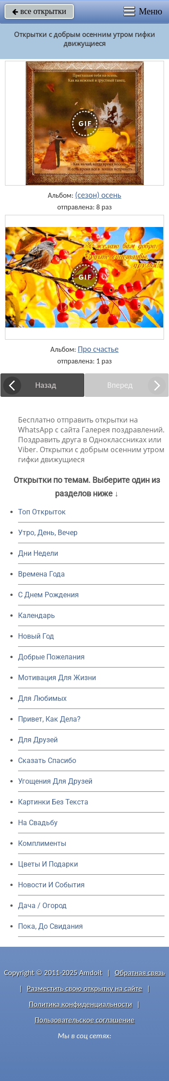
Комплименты (42, 843)
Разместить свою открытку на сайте (84, 988)
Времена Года (41, 574)
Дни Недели (38, 553)
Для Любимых (42, 698)
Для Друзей (38, 740)
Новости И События (51, 885)
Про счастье (98, 349)
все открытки (39, 11)
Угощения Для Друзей (55, 781)
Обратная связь (139, 972)
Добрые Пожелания (51, 657)
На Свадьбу (38, 822)
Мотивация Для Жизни (57, 677)
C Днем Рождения (48, 594)
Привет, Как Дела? (49, 719)
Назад (45, 385)
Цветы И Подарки (48, 864)
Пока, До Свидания (50, 926)
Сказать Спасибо (47, 760)
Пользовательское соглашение (84, 1020)
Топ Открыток (42, 512)
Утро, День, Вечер (48, 532)
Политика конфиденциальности (80, 1004)
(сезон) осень (98, 195)
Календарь (36, 615)
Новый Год (36, 636)
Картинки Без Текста (53, 802)
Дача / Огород (42, 905)
